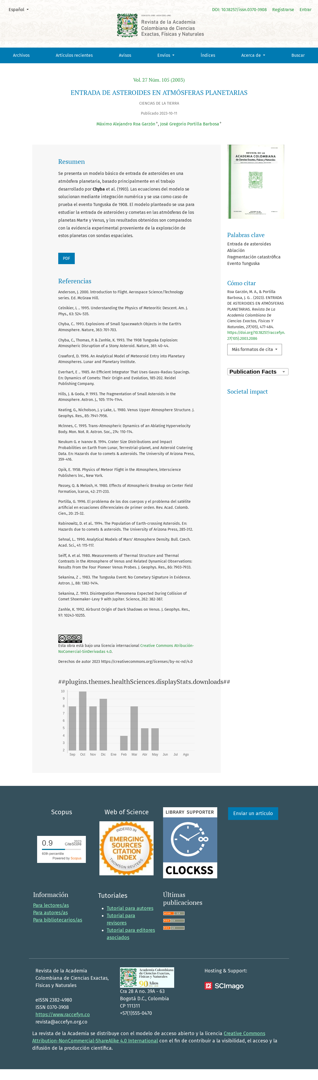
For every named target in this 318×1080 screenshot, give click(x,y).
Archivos (21, 55)
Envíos (164, 55)
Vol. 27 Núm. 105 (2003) (159, 80)
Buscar (298, 55)
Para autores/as (50, 923)
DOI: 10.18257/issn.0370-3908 (239, 9)
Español (20, 9)
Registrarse (283, 9)
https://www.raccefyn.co (62, 1025)
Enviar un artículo (253, 824)
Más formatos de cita (253, 349)
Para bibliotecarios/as (57, 931)
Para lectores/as (51, 916)
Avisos (125, 55)
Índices (208, 55)
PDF (66, 258)
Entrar (305, 9)
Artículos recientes (74, 55)
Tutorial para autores (130, 919)
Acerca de (251, 55)
